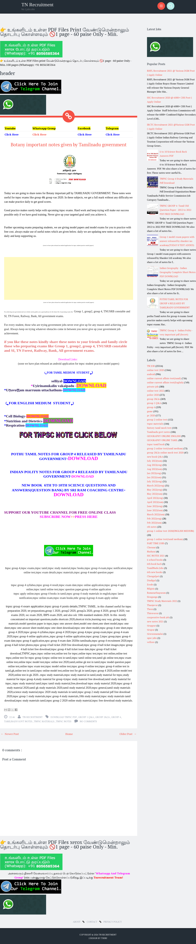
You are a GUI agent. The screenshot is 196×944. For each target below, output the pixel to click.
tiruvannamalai (155, 633)
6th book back (154, 563)
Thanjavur (152, 605)
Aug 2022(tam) (154, 469)
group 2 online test (157, 419)
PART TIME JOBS (155, 543)
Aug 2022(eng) (154, 464)
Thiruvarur (152, 613)
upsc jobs (152, 637)
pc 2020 (151, 415)
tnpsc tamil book (156, 444)
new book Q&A (155, 456)
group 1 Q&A (86, 716)
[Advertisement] (68, 278)
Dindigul (151, 580)
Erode (150, 584)
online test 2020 (155, 370)
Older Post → (127, 733)
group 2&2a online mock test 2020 (165, 452)
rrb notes (152, 526)
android (151, 374)
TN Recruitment (37, 4)
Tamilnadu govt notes (18, 721)
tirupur (151, 629)
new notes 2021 (155, 621)
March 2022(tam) (156, 514)
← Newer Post (10, 733)
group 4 (116, 716)
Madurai (151, 551)
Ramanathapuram (156, 592)
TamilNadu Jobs (155, 568)
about (77, 921)
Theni (150, 609)
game (150, 411)
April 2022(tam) (155, 502)
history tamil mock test (159, 427)
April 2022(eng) (155, 497)
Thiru (104, 938)
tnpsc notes (64, 721)
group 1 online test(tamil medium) (165, 539)
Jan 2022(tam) (154, 477)
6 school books (155, 559)
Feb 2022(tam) (154, 522)
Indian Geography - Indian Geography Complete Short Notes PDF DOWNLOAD (178, 272)
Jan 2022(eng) (154, 473)
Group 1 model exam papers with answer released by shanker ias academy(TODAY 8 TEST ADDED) (177, 241)
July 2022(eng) (154, 481)
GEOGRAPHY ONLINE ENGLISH (164, 436)
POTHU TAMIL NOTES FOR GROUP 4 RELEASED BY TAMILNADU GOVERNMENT (175, 303)
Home (69, 733)
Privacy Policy (113, 921)
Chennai (151, 547)
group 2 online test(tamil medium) (165, 448)
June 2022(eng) (155, 506)
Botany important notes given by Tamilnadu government (68, 144)
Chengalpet (153, 576)
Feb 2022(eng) (154, 518)
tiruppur (151, 625)
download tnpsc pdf (64, 716)
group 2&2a (102, 716)
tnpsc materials (44, 721)
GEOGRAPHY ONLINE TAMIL (162, 440)
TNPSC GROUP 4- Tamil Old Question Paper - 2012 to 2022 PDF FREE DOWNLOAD (175, 209)
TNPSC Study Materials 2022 (162, 601)
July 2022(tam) (154, 460)
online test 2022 (155, 390)
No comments (88, 721)
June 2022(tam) (155, 510)
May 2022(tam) (154, 493)
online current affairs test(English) (165, 382)
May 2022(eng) (154, 489)
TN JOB (151, 365)
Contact (92, 921)
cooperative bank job (158, 617)
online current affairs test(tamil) (164, 378)
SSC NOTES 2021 (156, 555)
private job (152, 386)
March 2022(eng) (155, 485)
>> (57, 516)
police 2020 (153, 394)
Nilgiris (151, 588)
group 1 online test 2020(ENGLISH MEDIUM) (170, 530)
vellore (151, 642)
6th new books (154, 572)
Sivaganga (152, 596)
